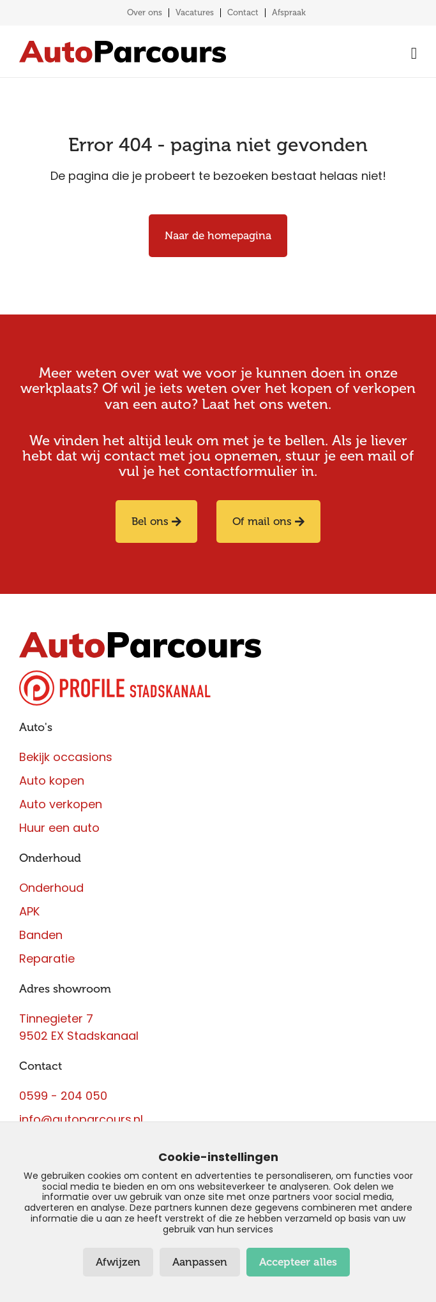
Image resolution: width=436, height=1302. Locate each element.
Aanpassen (199, 1262)
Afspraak (289, 12)
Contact (243, 12)
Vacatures (195, 12)
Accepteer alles (298, 1262)
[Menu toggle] (411, 53)
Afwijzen (118, 1262)
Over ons (144, 12)
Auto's (35, 727)
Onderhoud (50, 858)
